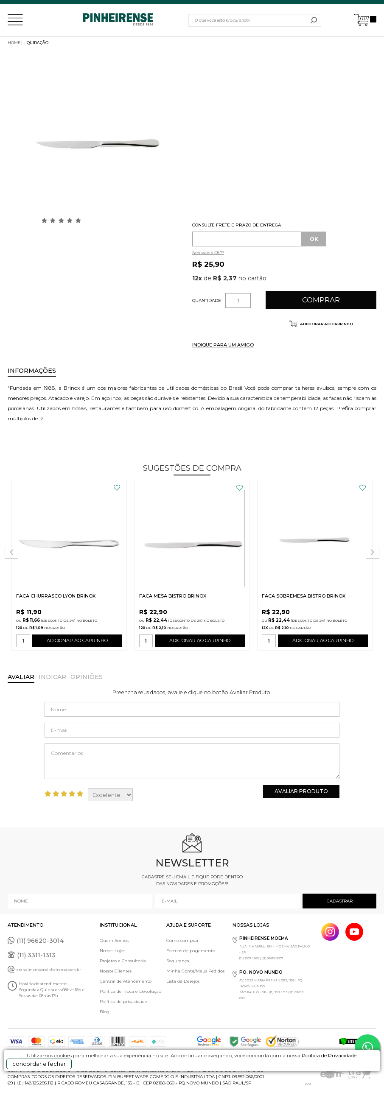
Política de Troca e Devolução (130, 991)
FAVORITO (117, 488)
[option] (98, 139)
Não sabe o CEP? (208, 252)
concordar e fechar (39, 1063)
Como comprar (182, 940)
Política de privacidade (123, 1001)
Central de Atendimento (125, 981)
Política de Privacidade (329, 1055)
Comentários (192, 761)
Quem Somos (114, 940)
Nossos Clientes (116, 971)
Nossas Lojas (112, 950)
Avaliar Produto (301, 791)
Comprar (321, 300)
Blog (104, 1011)
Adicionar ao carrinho (326, 323)
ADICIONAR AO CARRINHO (77, 642)
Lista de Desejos (182, 981)
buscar (313, 20)
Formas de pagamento (190, 950)
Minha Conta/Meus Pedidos (195, 971)
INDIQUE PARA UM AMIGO (223, 345)
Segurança (177, 961)
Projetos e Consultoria (123, 961)
